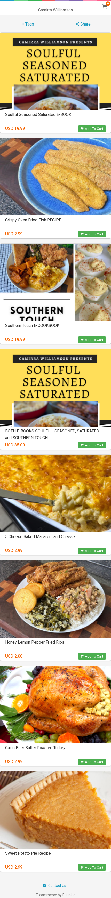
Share (83, 24)
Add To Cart (92, 129)
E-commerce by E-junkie (55, 895)
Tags (28, 24)
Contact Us (54, 886)
